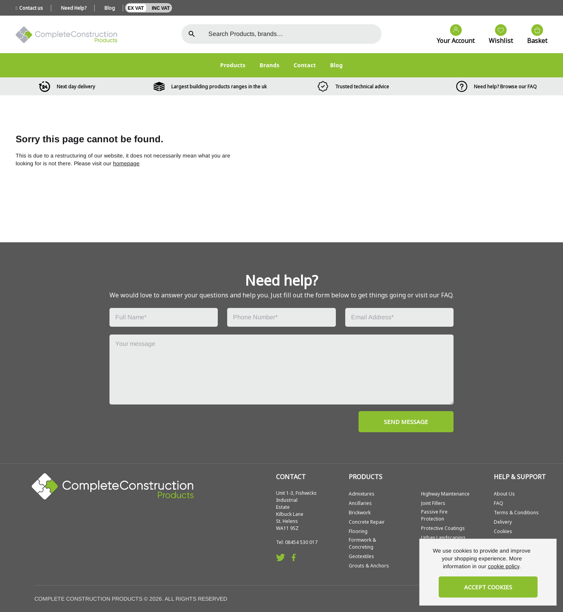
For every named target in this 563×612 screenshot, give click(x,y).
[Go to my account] (452, 34)
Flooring (358, 531)
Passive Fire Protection (434, 515)
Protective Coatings (443, 528)
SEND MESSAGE (406, 422)
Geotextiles (361, 556)
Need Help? (73, 8)
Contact (305, 65)
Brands (270, 65)
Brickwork (360, 512)
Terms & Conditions (516, 512)
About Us (504, 493)
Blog (109, 8)
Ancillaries (360, 503)
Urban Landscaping (443, 537)
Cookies (503, 531)
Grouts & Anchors (369, 565)
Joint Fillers (433, 503)
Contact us (29, 8)
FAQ (498, 503)
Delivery (503, 522)
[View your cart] (533, 34)
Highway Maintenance (445, 493)
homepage (126, 163)
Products (233, 65)
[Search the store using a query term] (292, 34)
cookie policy (503, 566)
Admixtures (362, 493)
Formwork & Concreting (362, 543)
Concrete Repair (367, 522)
